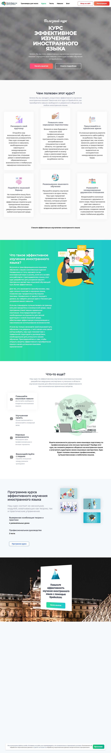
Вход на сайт (85, 3)
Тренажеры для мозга (29, 3)
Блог (68, 3)
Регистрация (102, 3)
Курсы (43, 3)
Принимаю (98, 747)
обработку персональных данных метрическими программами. (68, 747)
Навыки (60, 3)
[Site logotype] (9, 3)
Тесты (51, 3)
